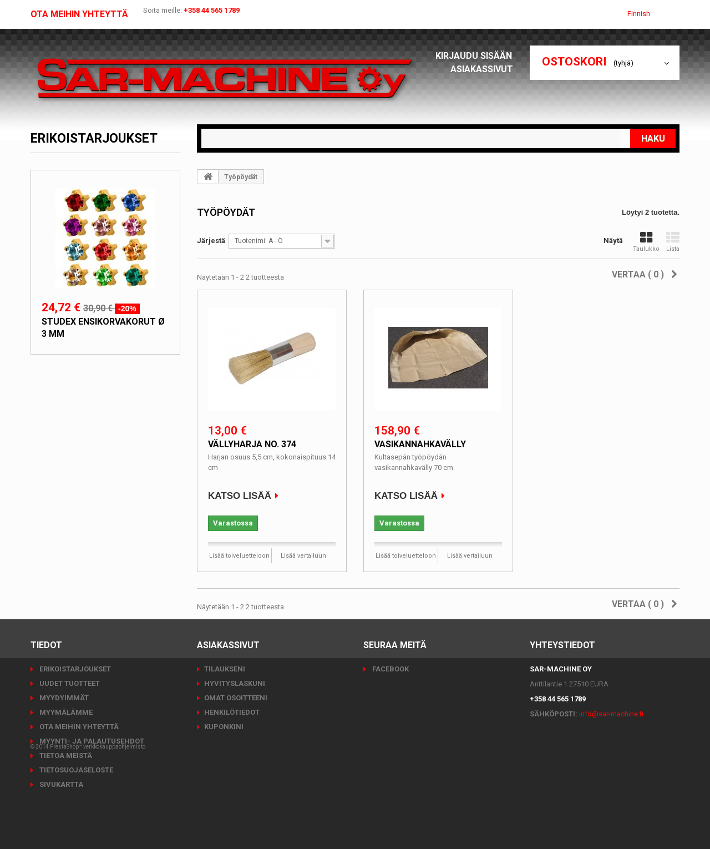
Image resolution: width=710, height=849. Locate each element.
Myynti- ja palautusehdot (91, 741)
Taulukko (646, 241)
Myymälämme (65, 712)
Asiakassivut (484, 69)
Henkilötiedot (232, 712)
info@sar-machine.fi (611, 714)
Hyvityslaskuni (234, 683)
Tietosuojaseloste (75, 770)
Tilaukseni (224, 669)
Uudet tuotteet (69, 683)
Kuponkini (224, 726)
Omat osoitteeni (235, 698)
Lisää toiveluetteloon (239, 555)
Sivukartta (60, 784)
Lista (672, 241)
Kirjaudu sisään (477, 55)
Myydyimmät (63, 698)
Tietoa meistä (65, 755)
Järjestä (211, 240)
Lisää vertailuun (303, 555)
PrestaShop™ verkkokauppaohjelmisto (97, 818)
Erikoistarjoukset (94, 138)
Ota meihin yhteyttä (79, 14)
